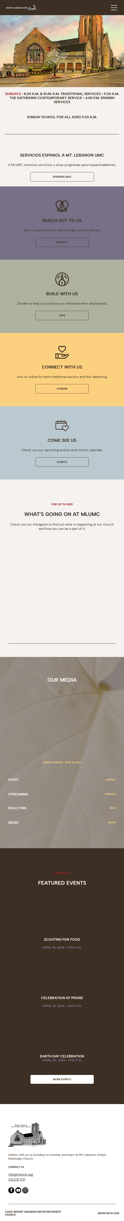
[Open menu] (114, 7)
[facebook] (11, 1190)
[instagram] (25, 1190)
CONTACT (110, 779)
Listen (112, 822)
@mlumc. (21, 1174)
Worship (110, 794)
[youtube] (18, 1190)
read (113, 808)
